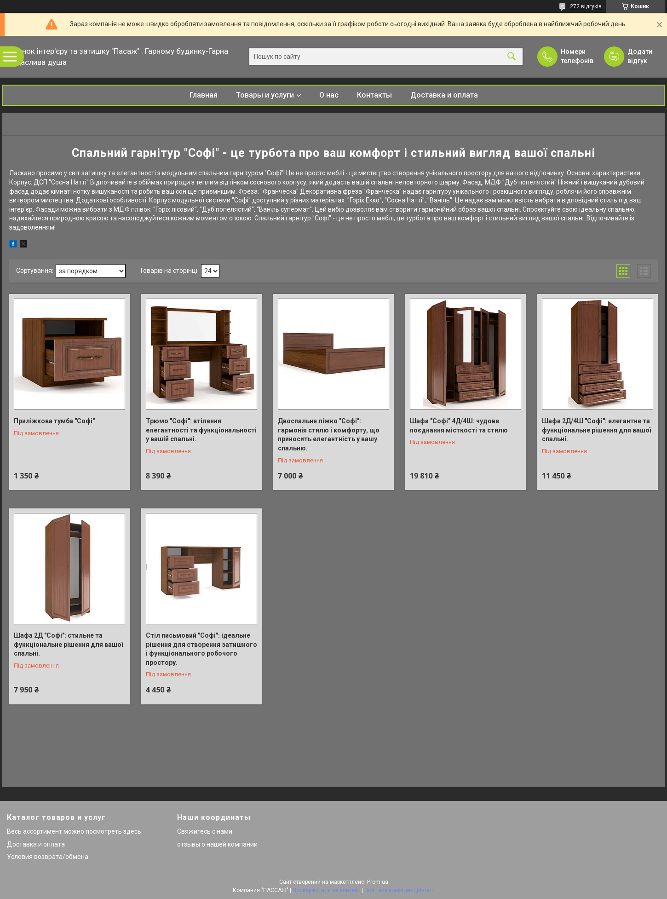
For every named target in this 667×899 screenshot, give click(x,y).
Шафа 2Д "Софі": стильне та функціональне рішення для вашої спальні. (68, 644)
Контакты (374, 95)
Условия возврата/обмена (47, 856)
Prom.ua (377, 882)
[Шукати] (511, 56)
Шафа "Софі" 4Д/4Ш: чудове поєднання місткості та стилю (459, 425)
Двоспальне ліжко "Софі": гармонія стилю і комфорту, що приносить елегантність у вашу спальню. (329, 434)
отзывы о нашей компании (217, 844)
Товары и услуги (265, 95)
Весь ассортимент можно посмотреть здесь (74, 831)
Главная (204, 95)
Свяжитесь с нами (204, 831)
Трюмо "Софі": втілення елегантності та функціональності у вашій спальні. (201, 430)
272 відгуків (586, 6)
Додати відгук (639, 56)
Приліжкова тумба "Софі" (54, 421)
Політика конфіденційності (399, 890)
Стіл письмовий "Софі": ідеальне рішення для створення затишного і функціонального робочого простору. (201, 649)
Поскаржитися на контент (326, 890)
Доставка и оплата (444, 95)
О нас (329, 95)
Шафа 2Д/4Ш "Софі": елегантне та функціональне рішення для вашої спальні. (596, 430)
